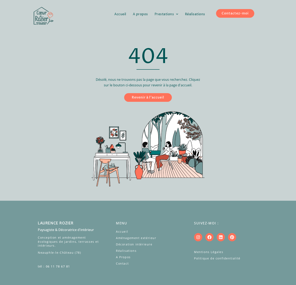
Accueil (120, 14)
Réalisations (195, 14)
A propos (140, 14)
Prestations (166, 14)
